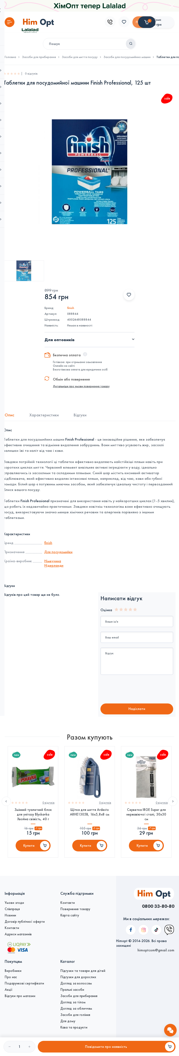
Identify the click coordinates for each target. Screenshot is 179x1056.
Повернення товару (75, 909)
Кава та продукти (73, 1027)
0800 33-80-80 (156, 906)
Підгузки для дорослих (78, 977)
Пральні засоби (72, 989)
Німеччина (52, 561)
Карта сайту (69, 915)
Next (172, 804)
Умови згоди (14, 903)
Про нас (11, 977)
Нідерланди (53, 565)
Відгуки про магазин (20, 996)
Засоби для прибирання (39, 57)
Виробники (13, 971)
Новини (10, 915)
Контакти (12, 928)
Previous (6, 804)
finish (70, 308)
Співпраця (12, 909)
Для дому (67, 1021)
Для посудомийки (58, 552)
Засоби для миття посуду (80, 57)
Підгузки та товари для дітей (82, 971)
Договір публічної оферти (25, 921)
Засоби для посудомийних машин (127, 57)
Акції (8, 989)
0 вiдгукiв (48, 805)
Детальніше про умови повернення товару (81, 386)
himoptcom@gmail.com (156, 915)
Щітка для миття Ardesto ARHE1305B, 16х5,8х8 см (89, 814)
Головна (10, 57)
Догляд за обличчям (76, 1008)
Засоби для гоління (75, 1015)
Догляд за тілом (73, 1002)
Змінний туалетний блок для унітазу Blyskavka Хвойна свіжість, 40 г (33, 817)
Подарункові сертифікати (24, 983)
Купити (28, 849)
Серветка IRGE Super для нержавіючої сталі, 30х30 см (146, 817)
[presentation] (139, 690)
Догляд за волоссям (76, 983)
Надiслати (136, 709)
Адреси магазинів (18, 934)
